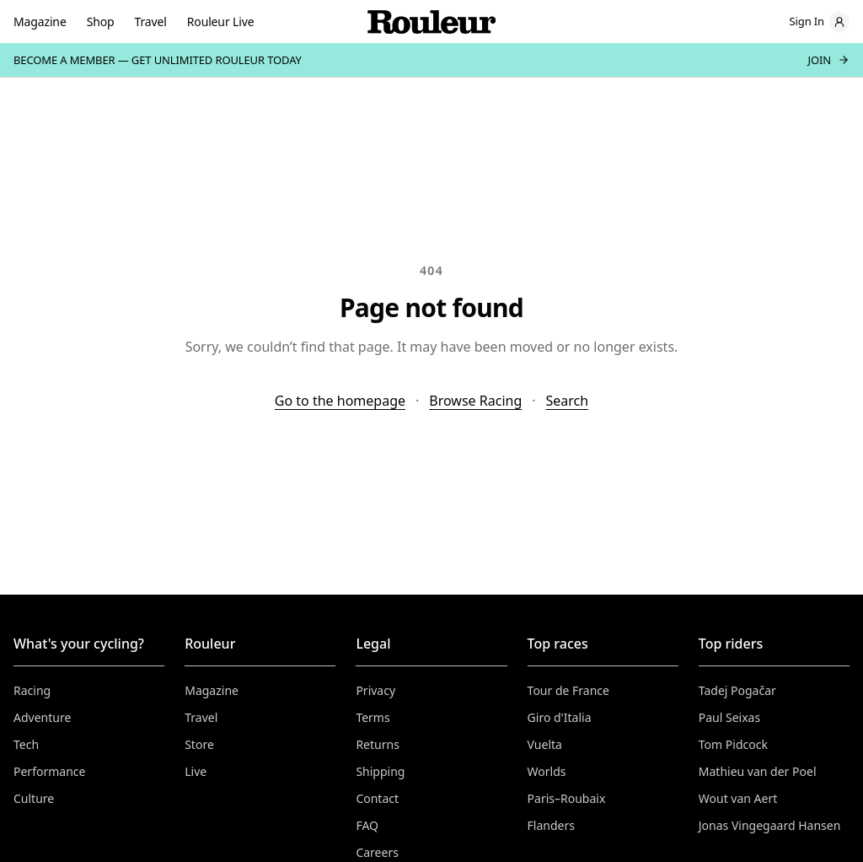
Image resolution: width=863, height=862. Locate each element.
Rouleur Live (221, 21)
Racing (32, 690)
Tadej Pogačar (737, 690)
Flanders (551, 825)
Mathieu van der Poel (758, 771)
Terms (372, 717)
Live (195, 771)
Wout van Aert (738, 798)
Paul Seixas (729, 717)
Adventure (42, 717)
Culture (33, 798)
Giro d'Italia (560, 717)
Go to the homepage (340, 400)
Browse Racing (475, 400)
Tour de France (568, 690)
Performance (49, 771)
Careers (377, 852)
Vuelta (545, 744)
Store (199, 744)
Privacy (375, 690)
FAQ (367, 825)
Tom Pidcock (733, 744)
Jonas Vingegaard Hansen (770, 825)
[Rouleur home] (431, 22)
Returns (377, 744)
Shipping (380, 771)
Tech (26, 744)
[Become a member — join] (431, 60)
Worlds (547, 771)
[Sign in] (820, 22)
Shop (101, 21)
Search (567, 400)
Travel (151, 21)
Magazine (40, 21)
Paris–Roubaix (567, 798)
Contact (377, 798)
